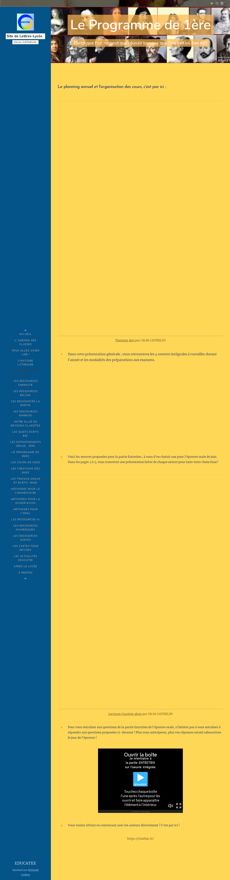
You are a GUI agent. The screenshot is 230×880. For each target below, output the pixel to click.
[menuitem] (25, 334)
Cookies (25, 874)
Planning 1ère (125, 340)
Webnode (33, 870)
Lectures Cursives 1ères (125, 714)
